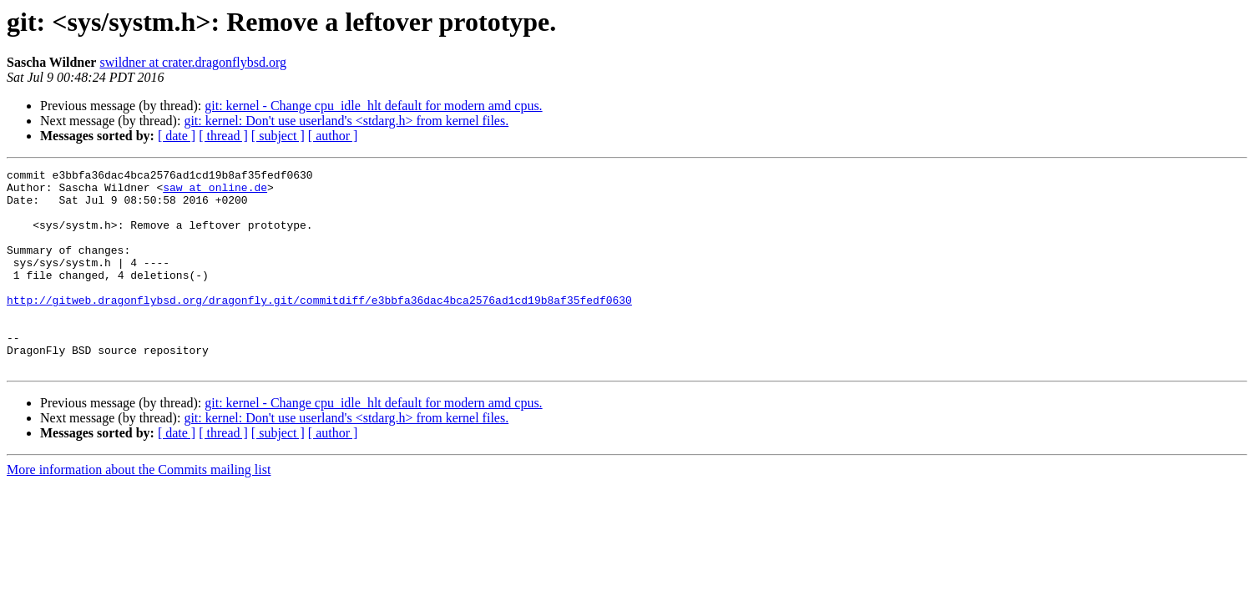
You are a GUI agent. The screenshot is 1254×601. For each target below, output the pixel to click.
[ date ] (176, 136)
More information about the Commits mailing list (139, 510)
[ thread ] (223, 136)
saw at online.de (215, 191)
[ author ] (333, 136)
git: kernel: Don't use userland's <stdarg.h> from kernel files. (346, 121)
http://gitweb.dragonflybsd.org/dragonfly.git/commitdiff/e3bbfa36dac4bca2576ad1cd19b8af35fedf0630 (319, 327)
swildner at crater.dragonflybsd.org (192, 62)
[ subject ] (278, 136)
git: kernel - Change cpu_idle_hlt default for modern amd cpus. (373, 105)
